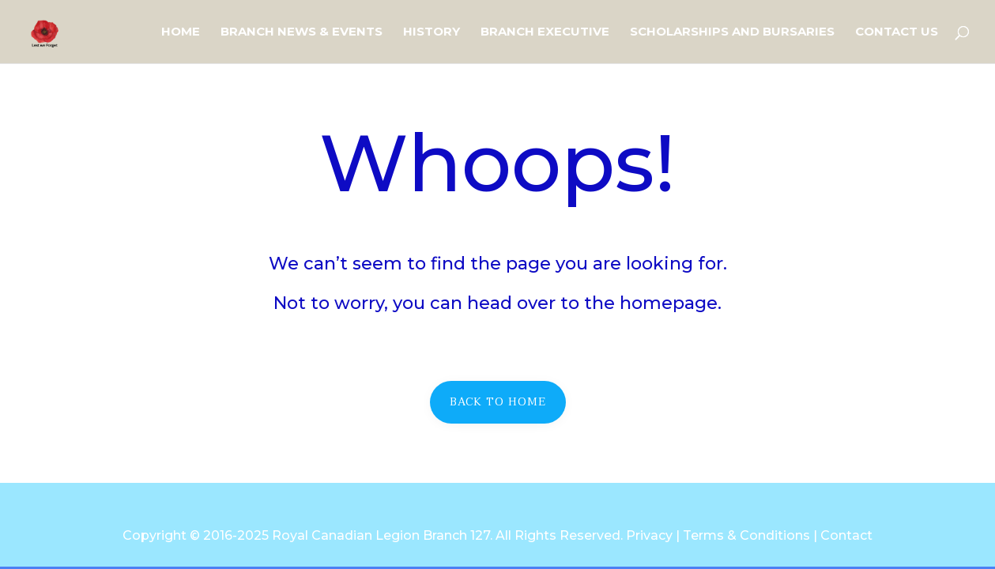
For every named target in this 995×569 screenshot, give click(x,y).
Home (180, 32)
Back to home (498, 402)
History (431, 32)
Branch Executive (545, 32)
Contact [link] (846, 535)
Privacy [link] (649, 535)
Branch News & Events (301, 32)
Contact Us (896, 32)
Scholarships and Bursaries (732, 32)
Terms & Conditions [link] (746, 535)
